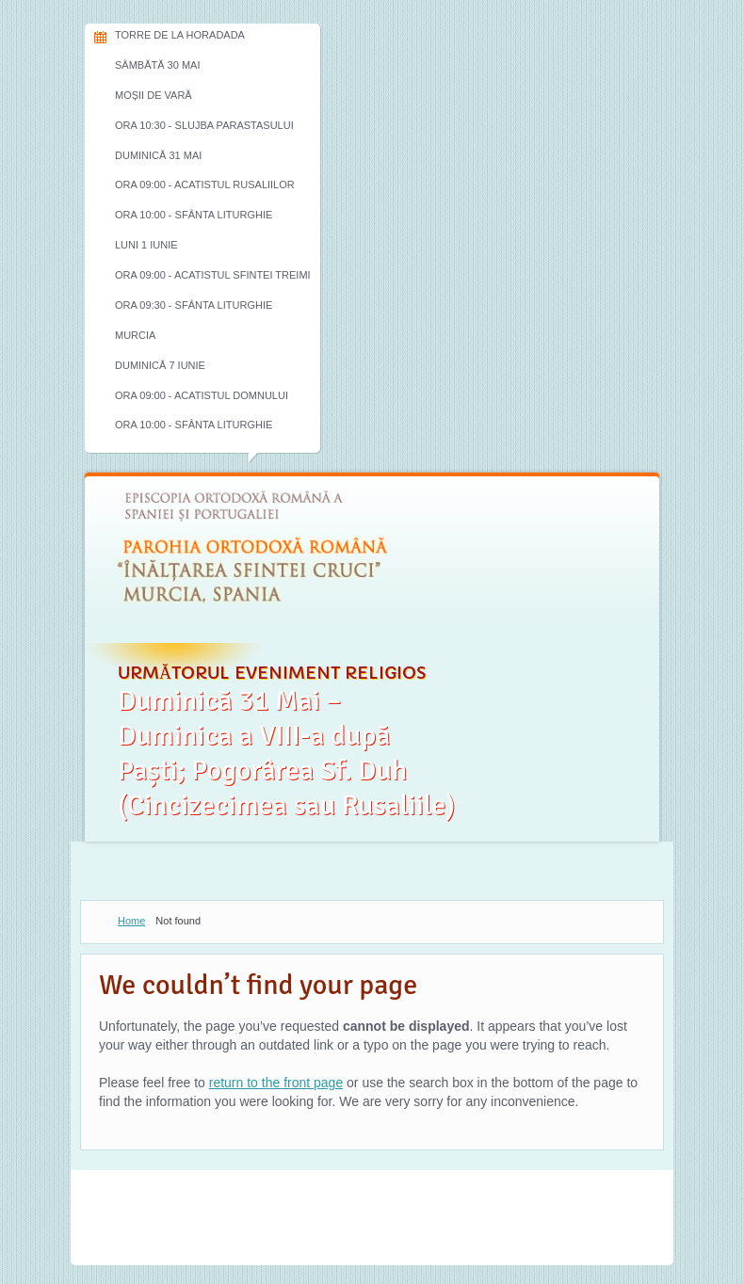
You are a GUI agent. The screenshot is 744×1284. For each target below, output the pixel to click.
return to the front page (276, 1082)
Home (131, 920)
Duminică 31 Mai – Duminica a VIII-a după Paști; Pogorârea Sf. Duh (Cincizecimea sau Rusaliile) (286, 753)
